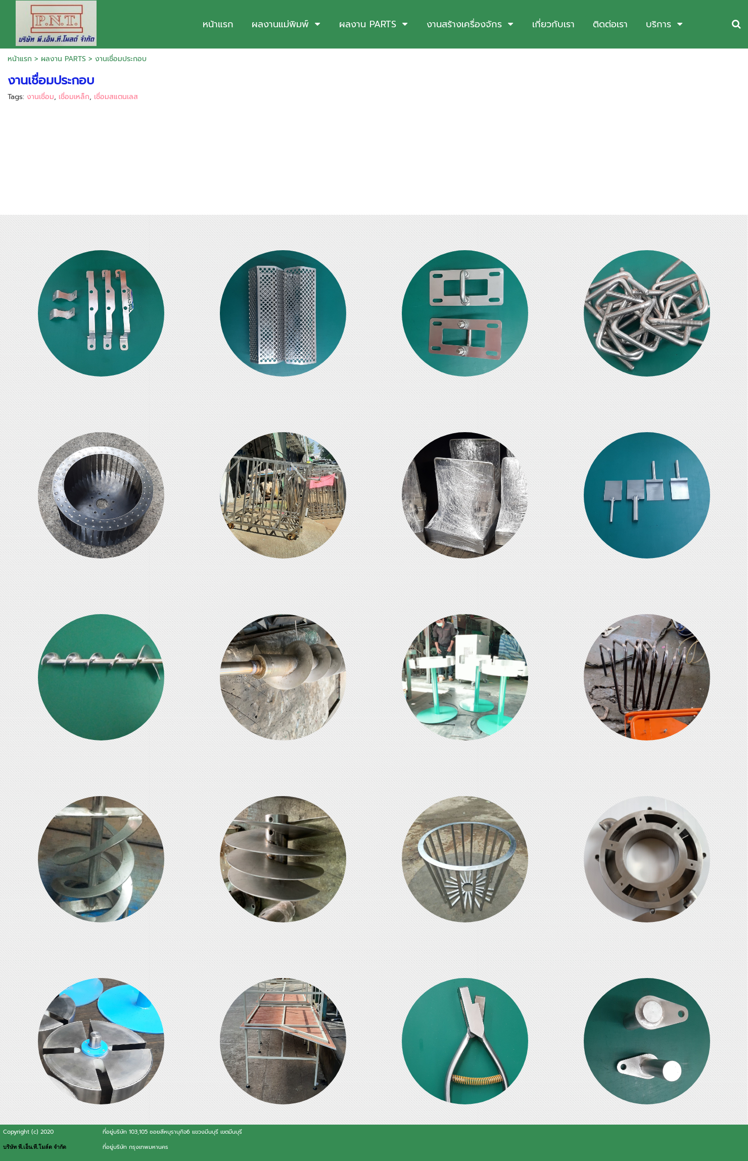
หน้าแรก (20, 59)
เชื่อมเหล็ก (74, 96)
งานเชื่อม (40, 96)
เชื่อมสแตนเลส (116, 96)
